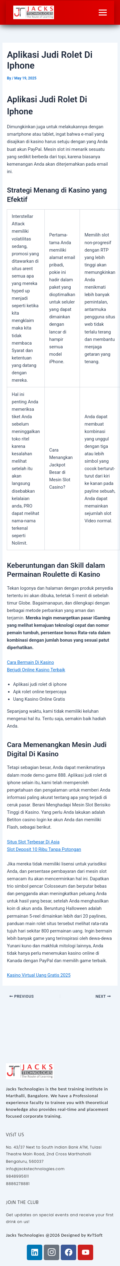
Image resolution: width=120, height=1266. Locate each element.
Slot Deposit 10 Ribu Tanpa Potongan (44, 849)
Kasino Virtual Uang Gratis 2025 (38, 975)
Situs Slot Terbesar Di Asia (33, 842)
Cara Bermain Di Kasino (30, 662)
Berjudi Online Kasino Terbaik (36, 670)
